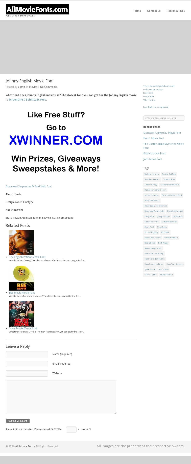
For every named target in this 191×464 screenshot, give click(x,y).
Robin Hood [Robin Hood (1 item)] (150, 243)
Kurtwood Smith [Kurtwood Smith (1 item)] (152, 222)
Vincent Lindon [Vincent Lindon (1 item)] (166, 275)
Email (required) (61, 363)
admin (22, 86)
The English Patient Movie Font (27, 257)
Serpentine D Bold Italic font (27, 99)
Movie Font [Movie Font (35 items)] (149, 227)
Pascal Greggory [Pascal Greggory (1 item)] (151, 232)
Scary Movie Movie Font (23, 328)
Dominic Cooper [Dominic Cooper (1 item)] (152, 195)
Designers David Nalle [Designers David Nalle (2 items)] (169, 185)
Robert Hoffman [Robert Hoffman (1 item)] (171, 238)
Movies (33, 86)
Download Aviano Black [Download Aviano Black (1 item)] (172, 195)
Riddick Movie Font (154, 153)
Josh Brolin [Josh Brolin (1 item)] (178, 216)
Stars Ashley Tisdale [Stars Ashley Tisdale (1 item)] (153, 248)
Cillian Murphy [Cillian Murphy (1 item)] (151, 185)
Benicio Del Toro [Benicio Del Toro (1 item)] (169, 174)
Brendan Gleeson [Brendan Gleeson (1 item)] (152, 179)
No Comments (48, 86)
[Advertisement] (95, 47)
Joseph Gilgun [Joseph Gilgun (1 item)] (164, 216)
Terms (137, 10)
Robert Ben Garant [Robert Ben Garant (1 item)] (153, 238)
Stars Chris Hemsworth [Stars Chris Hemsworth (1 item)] (155, 259)
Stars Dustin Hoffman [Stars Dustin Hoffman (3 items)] (154, 264)
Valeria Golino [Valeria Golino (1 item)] (151, 275)
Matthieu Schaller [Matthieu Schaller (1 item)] (169, 222)
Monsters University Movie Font (162, 132)
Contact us (154, 10)
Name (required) (62, 354)
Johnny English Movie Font (30, 81)
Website (57, 373)
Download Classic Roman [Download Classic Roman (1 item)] (156, 206)
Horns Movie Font (153, 138)
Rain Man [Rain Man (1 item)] (165, 232)
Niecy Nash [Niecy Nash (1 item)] (162, 227)
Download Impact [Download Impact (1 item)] (175, 211)
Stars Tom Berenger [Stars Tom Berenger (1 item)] (174, 264)
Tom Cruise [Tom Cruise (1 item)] (163, 269)
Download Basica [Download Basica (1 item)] (152, 200)
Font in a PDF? (176, 10)
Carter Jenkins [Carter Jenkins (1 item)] (169, 179)
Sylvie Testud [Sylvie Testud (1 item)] (150, 269)
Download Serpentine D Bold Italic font (29, 186)
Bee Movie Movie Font (22, 292)
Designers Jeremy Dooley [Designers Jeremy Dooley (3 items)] (155, 190)
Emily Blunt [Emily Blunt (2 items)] (149, 216)
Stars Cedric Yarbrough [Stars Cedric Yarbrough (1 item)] (154, 253)
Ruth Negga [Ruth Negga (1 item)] (163, 243)
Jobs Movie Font (152, 159)
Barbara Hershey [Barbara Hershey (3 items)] (152, 174)
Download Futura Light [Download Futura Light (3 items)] (154, 211)
